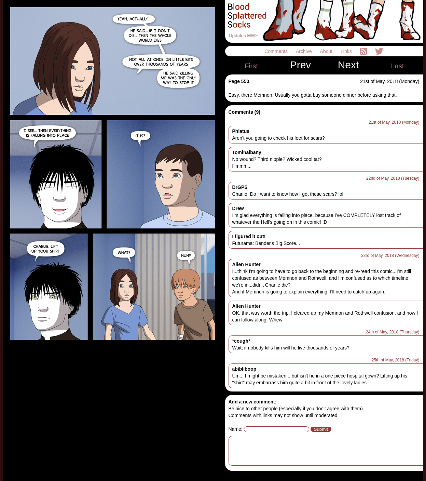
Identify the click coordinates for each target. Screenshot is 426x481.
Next (348, 65)
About (327, 51)
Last (397, 66)
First (251, 66)
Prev (300, 65)
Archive (304, 51)
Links (347, 51)
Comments (276, 51)
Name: (236, 429)
